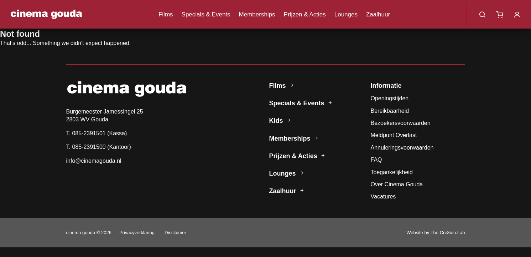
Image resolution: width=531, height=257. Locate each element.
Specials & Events (206, 14)
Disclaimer (175, 232)
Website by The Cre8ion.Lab (435, 232)
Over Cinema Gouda (397, 184)
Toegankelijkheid (392, 172)
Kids (281, 120)
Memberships (257, 14)
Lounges (346, 14)
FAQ (376, 160)
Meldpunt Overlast (394, 135)
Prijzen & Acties (305, 14)
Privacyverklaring (137, 232)
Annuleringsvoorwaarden (402, 148)
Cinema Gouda (46, 14)
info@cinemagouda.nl (93, 161)
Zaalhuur (378, 14)
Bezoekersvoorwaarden (401, 123)
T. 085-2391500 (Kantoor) (98, 147)
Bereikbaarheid (390, 111)
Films (165, 14)
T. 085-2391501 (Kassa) (96, 133)
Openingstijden (390, 98)
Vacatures (383, 196)
